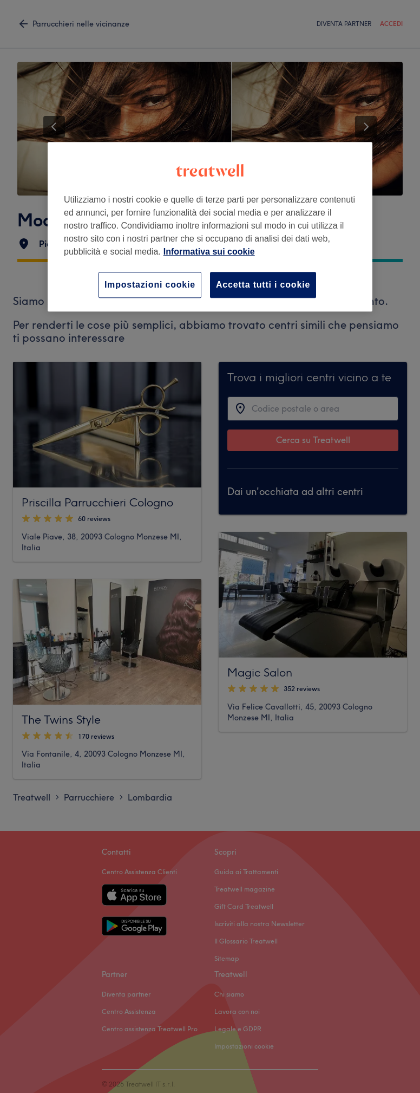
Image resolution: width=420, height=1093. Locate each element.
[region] (210, 226)
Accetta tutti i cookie (263, 284)
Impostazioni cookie (149, 284)
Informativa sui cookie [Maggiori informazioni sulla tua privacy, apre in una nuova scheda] (209, 251)
